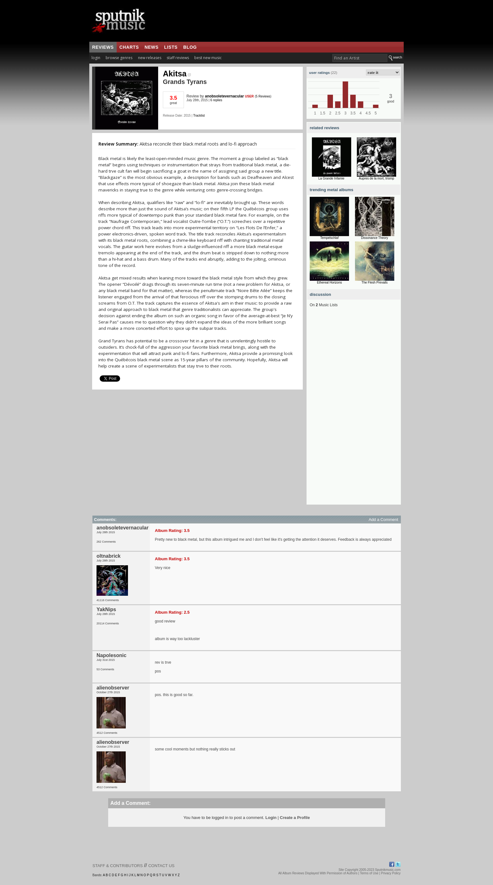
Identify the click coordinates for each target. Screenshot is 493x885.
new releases (149, 57)
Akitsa (177, 73)
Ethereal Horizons (329, 282)
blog (190, 47)
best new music (208, 57)
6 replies (216, 100)
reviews (103, 47)
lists (171, 47)
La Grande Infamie (332, 178)
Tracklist (199, 115)
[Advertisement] (354, 410)
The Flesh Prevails (375, 282)
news (151, 47)
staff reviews (178, 57)
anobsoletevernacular (224, 96)
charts (129, 47)
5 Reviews (263, 96)
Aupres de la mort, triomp (376, 178)
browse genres (119, 57)
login (95, 57)
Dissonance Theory (374, 238)
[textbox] (359, 58)
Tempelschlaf (329, 238)
